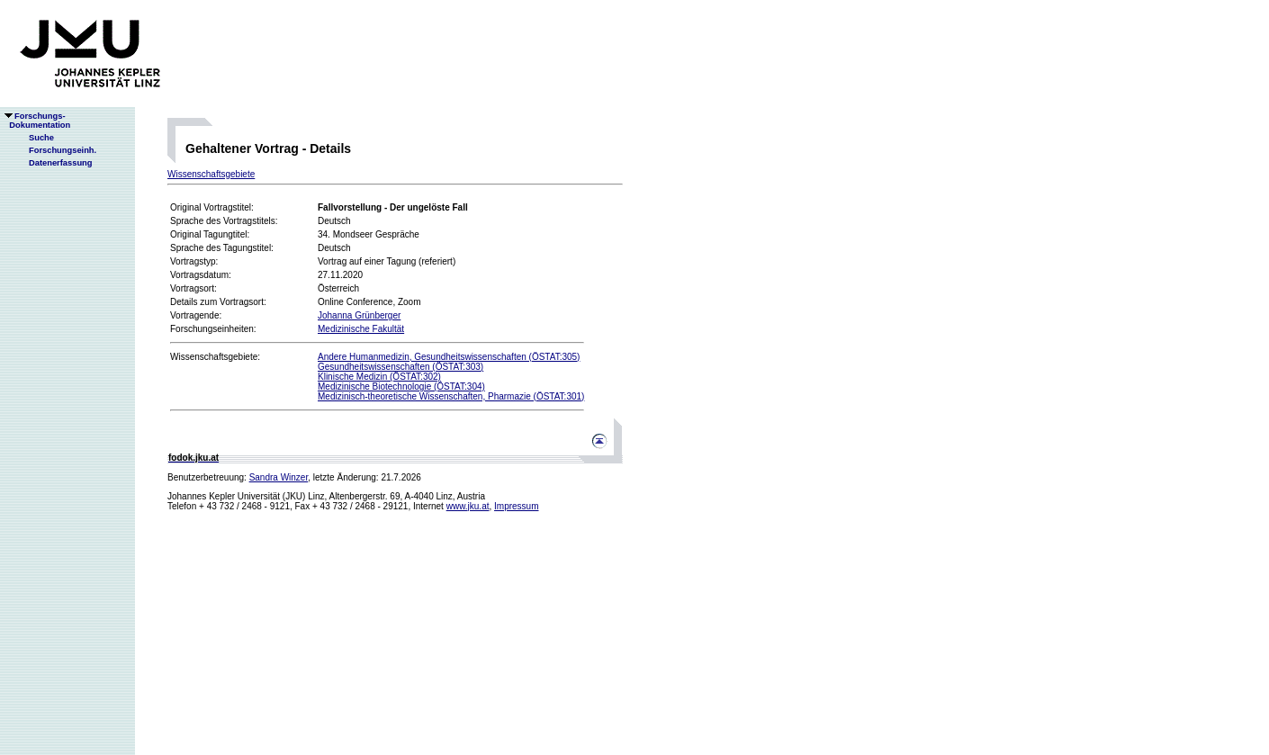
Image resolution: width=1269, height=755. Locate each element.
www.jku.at (468, 506)
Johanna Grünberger (359, 315)
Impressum (516, 506)
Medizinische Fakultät (361, 329)
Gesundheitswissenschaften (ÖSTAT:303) (400, 367)
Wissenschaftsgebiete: (215, 357)
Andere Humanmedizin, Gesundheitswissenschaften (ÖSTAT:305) (449, 357)
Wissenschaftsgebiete (211, 174)
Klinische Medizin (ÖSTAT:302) (379, 377)
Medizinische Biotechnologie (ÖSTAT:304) (401, 386)
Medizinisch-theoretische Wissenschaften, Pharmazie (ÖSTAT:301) (451, 396)
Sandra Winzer (279, 477)
